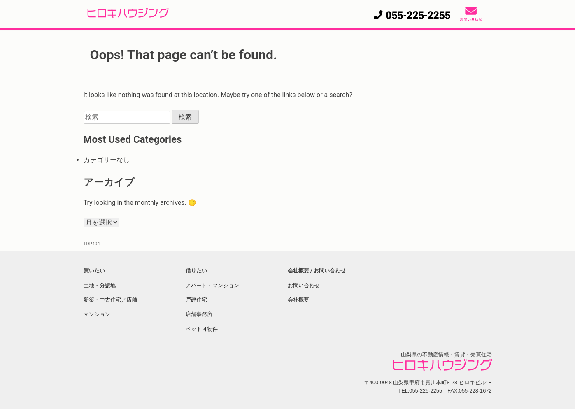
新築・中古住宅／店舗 (110, 300)
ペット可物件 (202, 329)
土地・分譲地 (100, 285)
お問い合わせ (304, 285)
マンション (97, 314)
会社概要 (298, 300)
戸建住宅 (196, 300)
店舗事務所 (199, 314)
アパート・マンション (212, 285)
